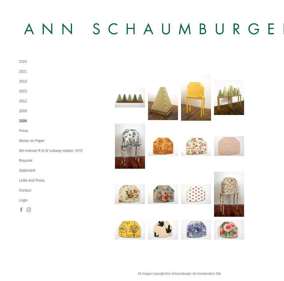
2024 (23, 61)
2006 (23, 121)
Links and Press (31, 180)
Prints (23, 131)
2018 (23, 81)
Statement (27, 170)
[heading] (34, 29)
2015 (23, 91)
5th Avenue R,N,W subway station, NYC (51, 151)
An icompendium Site (207, 273)
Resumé (25, 161)
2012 (23, 101)
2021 (23, 71)
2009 (23, 111)
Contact (25, 190)
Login (23, 200)
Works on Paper (32, 141)
